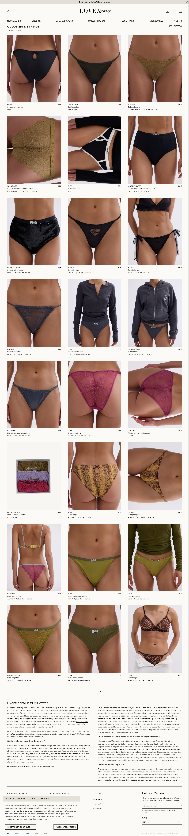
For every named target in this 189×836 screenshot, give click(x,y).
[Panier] (180, 11)
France (145, 822)
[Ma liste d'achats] (174, 11)
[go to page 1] (89, 691)
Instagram (97, 799)
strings (73, 716)
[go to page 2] (92, 691)
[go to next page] (100, 691)
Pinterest (97, 804)
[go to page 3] (96, 691)
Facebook (97, 808)
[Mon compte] (167, 11)
